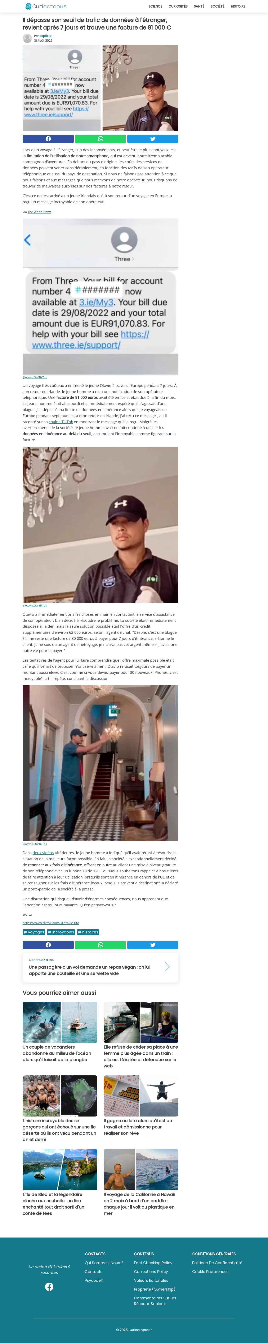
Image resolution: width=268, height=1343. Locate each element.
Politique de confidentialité (217, 1262)
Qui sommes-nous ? (104, 1262)
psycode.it (94, 1280)
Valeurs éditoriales (151, 1280)
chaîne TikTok (61, 421)
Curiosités (178, 6)
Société (217, 6)
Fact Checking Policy (153, 1262)
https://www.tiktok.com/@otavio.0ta (51, 923)
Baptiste (46, 36)
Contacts (93, 1271)
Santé (199, 6)
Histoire (238, 6)
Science (155, 6)
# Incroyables (61, 932)
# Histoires (88, 932)
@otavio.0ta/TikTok (35, 377)
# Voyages (34, 932)
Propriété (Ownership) (154, 1289)
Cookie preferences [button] (210, 1271)
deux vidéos (43, 852)
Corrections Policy (151, 1271)
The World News (39, 212)
